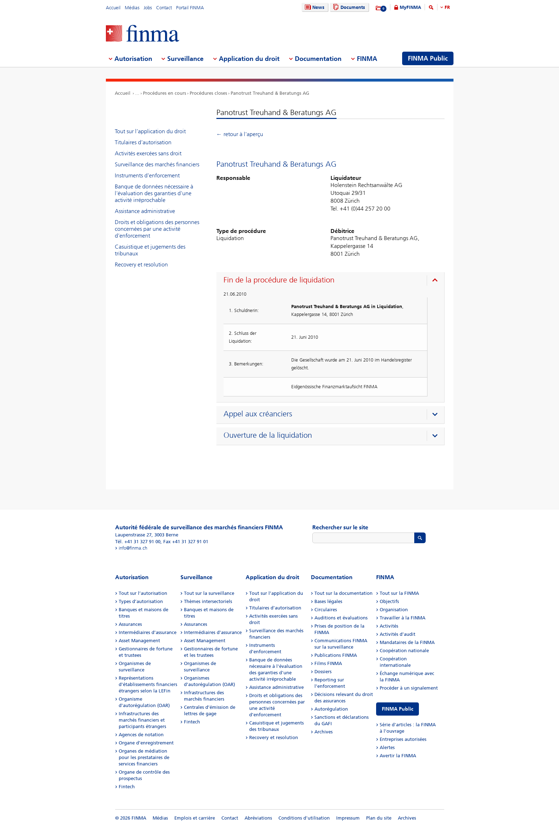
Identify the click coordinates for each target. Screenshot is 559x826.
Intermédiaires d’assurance (147, 632)
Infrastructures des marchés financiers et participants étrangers (142, 720)
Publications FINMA (335, 655)
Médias (132, 7)
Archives (323, 731)
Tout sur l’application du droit (150, 131)
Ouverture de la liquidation (268, 435)
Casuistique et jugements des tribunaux (150, 250)
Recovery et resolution (141, 264)
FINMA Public (397, 709)
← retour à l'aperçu (239, 134)
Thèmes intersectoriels (208, 601)
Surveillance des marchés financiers (157, 164)
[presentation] (332, 281)
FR (447, 7)
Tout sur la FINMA (399, 593)
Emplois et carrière (194, 818)
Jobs (148, 7)
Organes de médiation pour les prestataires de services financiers (144, 757)
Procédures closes (208, 93)
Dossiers (323, 671)
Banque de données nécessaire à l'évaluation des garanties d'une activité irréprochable (154, 193)
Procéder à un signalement (409, 688)
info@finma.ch (133, 548)
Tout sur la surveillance (209, 593)
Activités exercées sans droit (148, 153)
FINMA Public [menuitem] (428, 58)
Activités (389, 626)
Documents (348, 7)
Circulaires (325, 609)
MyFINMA (410, 7)
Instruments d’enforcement (147, 175)
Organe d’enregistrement (146, 743)
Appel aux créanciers (258, 414)
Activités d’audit (397, 634)
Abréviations (258, 818)
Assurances (130, 624)
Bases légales (328, 601)
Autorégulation (331, 709)
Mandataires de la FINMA (407, 642)
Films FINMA (328, 663)
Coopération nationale (404, 650)
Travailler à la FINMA (402, 617)
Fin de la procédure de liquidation (279, 280)
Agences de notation (141, 734)
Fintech (127, 786)
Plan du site (378, 818)
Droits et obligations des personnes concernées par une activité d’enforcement (157, 229)
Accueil (113, 7)
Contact (164, 7)
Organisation (394, 609)
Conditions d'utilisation (304, 818)
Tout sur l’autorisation (143, 593)
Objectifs (389, 601)
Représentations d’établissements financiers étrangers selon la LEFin (148, 684)
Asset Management (139, 640)
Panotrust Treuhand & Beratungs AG (270, 93)
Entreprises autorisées (403, 739)
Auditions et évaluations (341, 617)
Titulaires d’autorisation (143, 142)
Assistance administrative (145, 211)
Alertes (387, 747)
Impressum (348, 818)
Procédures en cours (164, 93)
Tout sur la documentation (343, 593)
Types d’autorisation (141, 601)
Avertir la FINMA (398, 755)
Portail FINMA (190, 7)
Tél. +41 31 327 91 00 (137, 541)
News (313, 7)
